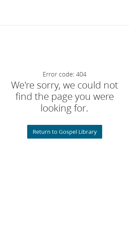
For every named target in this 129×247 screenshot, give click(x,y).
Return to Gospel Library (65, 132)
